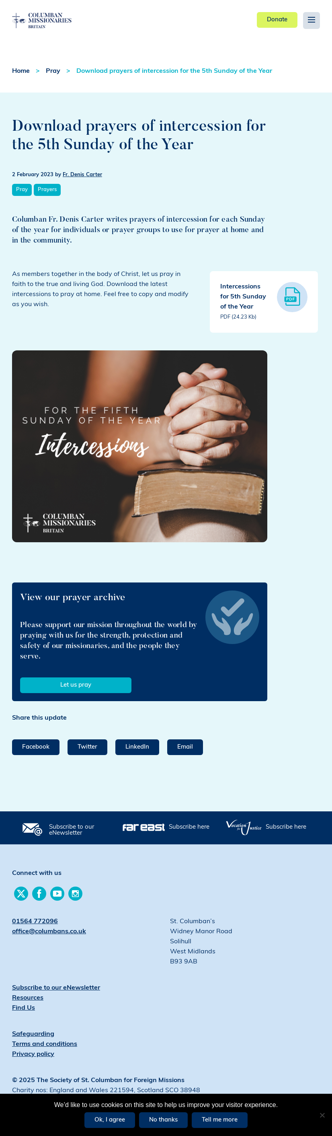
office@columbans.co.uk (49, 931)
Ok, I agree (109, 1120)
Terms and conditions (44, 1044)
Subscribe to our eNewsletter (71, 830)
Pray (53, 71)
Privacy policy (33, 1054)
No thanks (163, 1120)
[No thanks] (322, 1115)
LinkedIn (137, 747)
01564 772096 (35, 921)
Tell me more (220, 1120)
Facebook (35, 747)
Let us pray (75, 685)
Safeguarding (33, 1034)
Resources (27, 998)
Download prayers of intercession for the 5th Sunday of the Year (174, 71)
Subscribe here (189, 827)
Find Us (23, 1008)
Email (185, 747)
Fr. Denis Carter (82, 174)
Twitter (87, 747)
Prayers (47, 189)
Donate (277, 20)
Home (21, 71)
